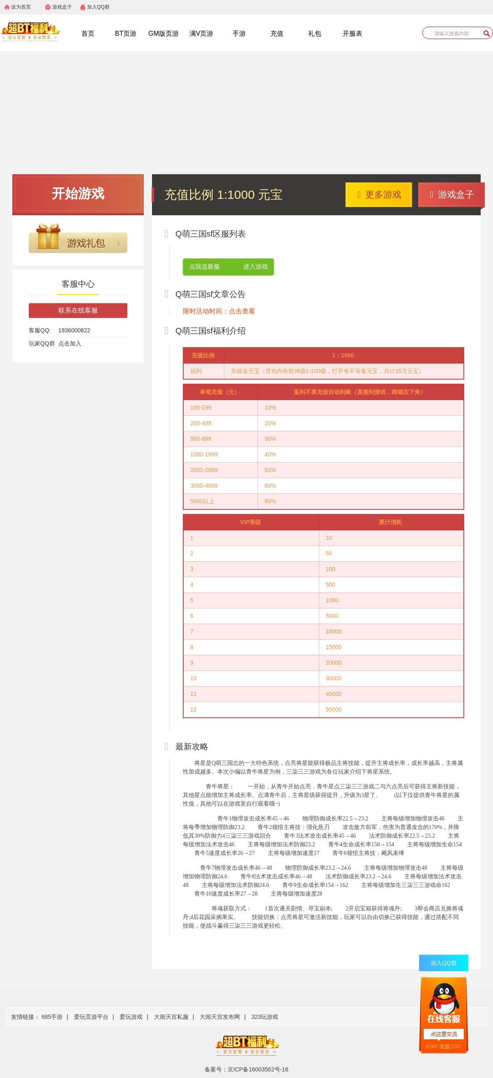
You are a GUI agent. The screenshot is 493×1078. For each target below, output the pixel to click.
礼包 (314, 33)
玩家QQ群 (42, 343)
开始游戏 (78, 193)
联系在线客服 (78, 310)
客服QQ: (40, 330)
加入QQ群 (98, 7)
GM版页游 (163, 33)
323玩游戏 (264, 1017)
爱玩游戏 (131, 1017)
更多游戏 (379, 194)
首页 (87, 33)
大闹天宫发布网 (220, 1017)
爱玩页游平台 (91, 1017)
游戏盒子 (62, 7)
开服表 (352, 33)
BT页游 (125, 33)
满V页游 (201, 33)
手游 (239, 33)
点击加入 (69, 343)
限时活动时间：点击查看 (219, 311)
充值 (276, 33)
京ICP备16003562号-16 (258, 1069)
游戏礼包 (78, 238)
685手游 (51, 1017)
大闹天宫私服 (171, 1017)
